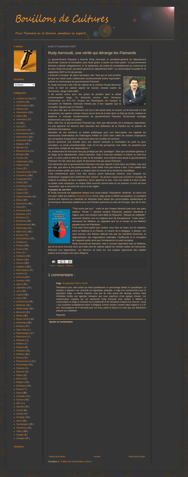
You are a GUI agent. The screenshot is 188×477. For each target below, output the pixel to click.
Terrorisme (21, 428)
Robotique (21, 386)
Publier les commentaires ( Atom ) (76, 461)
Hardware (21, 256)
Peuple (19, 347)
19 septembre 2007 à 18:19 (74, 283)
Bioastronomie (23, 151)
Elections (20, 217)
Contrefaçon (22, 186)
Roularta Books (84, 196)
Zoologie (20, 438)
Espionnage (22, 228)
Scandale (20, 396)
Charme (20, 165)
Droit (18, 207)
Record (20, 379)
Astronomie (21, 137)
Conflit (19, 182)
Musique (20, 326)
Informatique (22, 270)
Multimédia (21, 322)
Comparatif (21, 179)
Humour (20, 263)
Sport (19, 421)
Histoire (20, 259)
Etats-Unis (21, 231)
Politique (69, 266)
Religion (20, 382)
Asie (18, 126)
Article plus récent (57, 456)
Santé (19, 393)
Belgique (61, 266)
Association (21, 130)
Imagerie (20, 266)
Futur (19, 252)
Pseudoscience (23, 361)
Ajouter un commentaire (61, 322)
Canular (20, 158)
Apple (19, 116)
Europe (20, 235)
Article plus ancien (136, 456)
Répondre (60, 315)
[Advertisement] (97, 427)
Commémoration (24, 172)
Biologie (20, 154)
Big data (20, 147)
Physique (20, 351)
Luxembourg (22, 301)
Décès (19, 200)
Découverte (21, 203)
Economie (21, 210)
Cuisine (20, 189)
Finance (20, 245)
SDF (18, 403)
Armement (21, 119)
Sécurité (20, 407)
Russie (19, 389)
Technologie (22, 424)
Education (21, 214)
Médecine (21, 305)
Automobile (21, 140)
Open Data (21, 330)
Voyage (20, 435)
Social (19, 410)
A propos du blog (24, 98)
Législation (21, 287)
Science (20, 399)
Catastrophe (22, 161)
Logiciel (20, 294)
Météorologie (22, 308)
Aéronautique (22, 105)
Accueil (96, 456)
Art (18, 123)
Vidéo (19, 431)
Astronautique (23, 133)
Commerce (21, 175)
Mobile (19, 315)
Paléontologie (22, 333)
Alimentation (22, 112)
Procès (19, 358)
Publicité (20, 368)
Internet (20, 277)
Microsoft (20, 312)
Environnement (23, 224)
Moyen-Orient (22, 319)
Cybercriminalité (24, 196)
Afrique (19, 109)
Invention (20, 280)
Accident (20, 102)
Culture (20, 193)
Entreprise (21, 221)
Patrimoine (21, 336)
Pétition (20, 343)
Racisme (20, 371)
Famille (20, 242)
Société (20, 414)
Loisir (19, 298)
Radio (19, 375)
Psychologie (22, 364)
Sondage (20, 417)
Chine (19, 168)
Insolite (19, 273)
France (19, 249)
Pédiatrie (20, 340)
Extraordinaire (23, 238)
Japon (19, 284)
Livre (18, 291)
